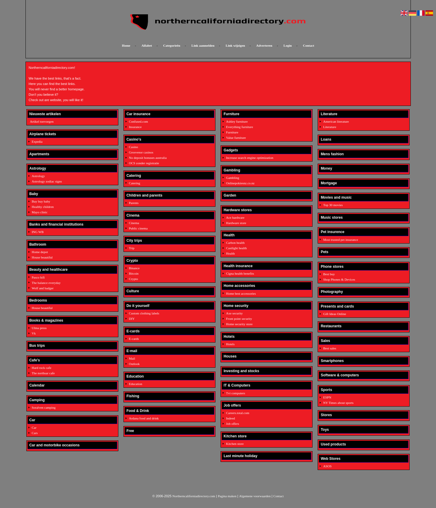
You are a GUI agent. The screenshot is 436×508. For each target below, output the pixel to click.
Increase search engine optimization (249, 157)
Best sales (329, 348)
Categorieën (171, 45)
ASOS (327, 466)
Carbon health (235, 242)
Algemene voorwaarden (255, 496)
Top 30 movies (333, 205)
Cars (35, 433)
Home (126, 45)
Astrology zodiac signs (47, 181)
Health (230, 253)
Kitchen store (235, 443)
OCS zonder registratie (144, 163)
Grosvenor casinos (141, 152)
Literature (329, 127)
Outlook (134, 364)
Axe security (234, 313)
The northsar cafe (43, 373)
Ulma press (39, 328)
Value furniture (236, 137)
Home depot (40, 252)
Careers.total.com (237, 413)
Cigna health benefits (240, 273)
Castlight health (236, 248)
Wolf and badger (43, 288)
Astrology (38, 176)
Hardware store (236, 223)
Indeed (230, 418)
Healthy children (43, 207)
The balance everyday (46, 283)
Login (287, 45)
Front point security (239, 318)
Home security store (239, 324)
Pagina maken (227, 496)
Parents (133, 203)
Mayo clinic (40, 212)
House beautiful (42, 257)
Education (135, 384)
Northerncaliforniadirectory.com (193, 496)
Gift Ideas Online (334, 314)
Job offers (232, 423)
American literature (336, 121)
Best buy (329, 274)
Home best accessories (241, 293)
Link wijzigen (235, 45)
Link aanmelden (203, 45)
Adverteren (264, 45)
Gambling (232, 178)
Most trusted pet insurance (340, 239)
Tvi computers (235, 393)
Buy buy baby (41, 201)
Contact (308, 45)
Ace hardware (235, 217)
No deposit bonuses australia (148, 157)
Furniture (232, 132)
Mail (132, 358)
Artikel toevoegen (42, 121)
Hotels (230, 344)
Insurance (135, 127)
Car (34, 427)
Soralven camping (44, 407)
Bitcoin (133, 273)
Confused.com (138, 121)
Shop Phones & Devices (339, 279)
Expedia (37, 141)
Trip (132, 248)
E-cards (134, 338)
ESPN (327, 397)
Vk (34, 333)
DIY (132, 318)
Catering (134, 183)
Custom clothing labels (144, 313)
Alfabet (146, 45)
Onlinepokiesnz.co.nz (240, 183)
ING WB (38, 232)
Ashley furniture (237, 121)
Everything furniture (239, 127)
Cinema (134, 223)
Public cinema (138, 228)
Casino (133, 147)
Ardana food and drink (144, 418)
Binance (134, 268)
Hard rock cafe (41, 367)
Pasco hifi (38, 277)
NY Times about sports (338, 402)
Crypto (133, 279)
